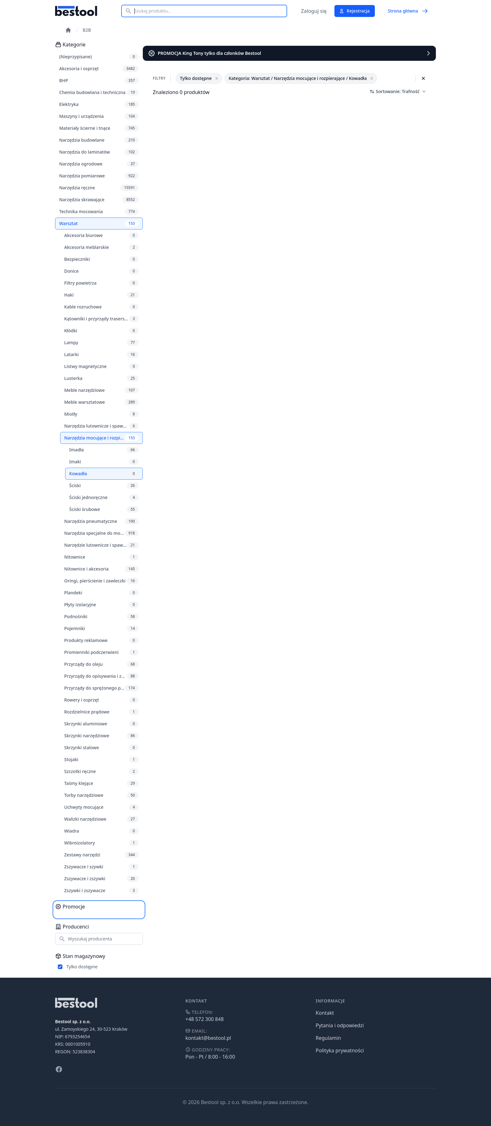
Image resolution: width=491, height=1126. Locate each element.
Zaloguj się (314, 11)
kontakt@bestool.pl (208, 1037)
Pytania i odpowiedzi (340, 1025)
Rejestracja (354, 11)
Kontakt (325, 1012)
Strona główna (408, 11)
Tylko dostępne (82, 967)
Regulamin (328, 1037)
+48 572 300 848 (204, 1019)
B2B (87, 30)
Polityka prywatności (340, 1050)
